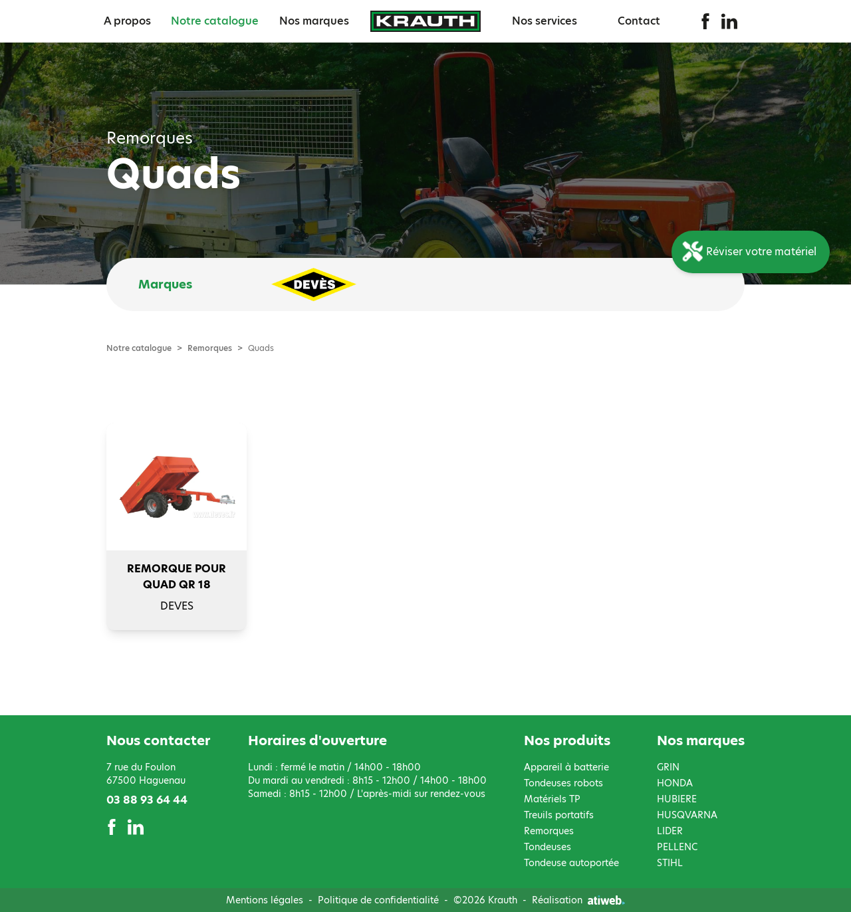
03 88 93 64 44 (146, 800)
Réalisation (578, 900)
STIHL (670, 862)
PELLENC (677, 847)
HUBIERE (677, 799)
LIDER (670, 831)
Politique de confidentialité (378, 900)
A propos (127, 21)
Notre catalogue (215, 21)
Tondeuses (547, 847)
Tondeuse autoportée (571, 862)
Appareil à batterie (566, 767)
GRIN (668, 767)
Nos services (544, 21)
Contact (639, 21)
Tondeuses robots (563, 783)
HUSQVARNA (687, 815)
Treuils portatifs (559, 815)
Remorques (209, 348)
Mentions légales (264, 900)
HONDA (675, 783)
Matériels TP (552, 799)
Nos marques (314, 21)
